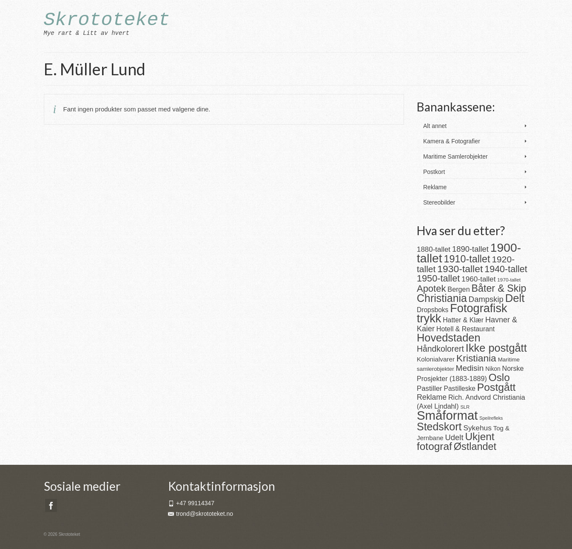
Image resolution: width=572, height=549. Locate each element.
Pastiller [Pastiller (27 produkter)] (429, 388)
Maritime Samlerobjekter (455, 156)
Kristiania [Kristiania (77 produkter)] (476, 358)
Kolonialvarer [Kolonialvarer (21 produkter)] (436, 359)
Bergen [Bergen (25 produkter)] (458, 289)
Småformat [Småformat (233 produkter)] (447, 415)
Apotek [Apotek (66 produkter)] (431, 288)
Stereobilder (439, 202)
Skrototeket (107, 20)
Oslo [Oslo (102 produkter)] (499, 377)
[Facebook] (51, 505)
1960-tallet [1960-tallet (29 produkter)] (478, 279)
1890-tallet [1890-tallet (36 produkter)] (470, 249)
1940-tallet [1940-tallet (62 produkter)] (505, 269)
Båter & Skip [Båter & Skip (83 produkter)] (499, 288)
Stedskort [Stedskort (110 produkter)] (439, 426)
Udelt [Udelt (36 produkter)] (454, 437)
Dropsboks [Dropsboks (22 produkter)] (432, 309)
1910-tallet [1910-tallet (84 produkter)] (467, 259)
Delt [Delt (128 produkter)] (515, 298)
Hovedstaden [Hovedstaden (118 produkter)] (449, 338)
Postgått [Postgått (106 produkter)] (496, 387)
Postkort (434, 171)
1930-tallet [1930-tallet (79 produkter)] (460, 268)
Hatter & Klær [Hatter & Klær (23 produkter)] (463, 320)
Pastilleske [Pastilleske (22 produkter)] (459, 388)
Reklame (435, 187)
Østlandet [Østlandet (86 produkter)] (475, 446)
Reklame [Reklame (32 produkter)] (432, 397)
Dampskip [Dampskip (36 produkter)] (486, 299)
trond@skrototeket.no (200, 513)
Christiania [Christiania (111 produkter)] (442, 298)
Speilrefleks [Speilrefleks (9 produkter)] (491, 418)
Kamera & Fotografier (451, 141)
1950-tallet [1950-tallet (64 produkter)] (438, 278)
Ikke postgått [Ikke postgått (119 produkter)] (496, 348)
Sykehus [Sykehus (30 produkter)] (477, 428)
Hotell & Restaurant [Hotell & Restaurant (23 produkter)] (465, 329)
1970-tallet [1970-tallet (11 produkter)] (509, 279)
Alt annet (435, 125)
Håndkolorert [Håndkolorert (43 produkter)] (440, 348)
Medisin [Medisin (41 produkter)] (470, 368)
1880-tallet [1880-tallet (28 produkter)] (433, 249)
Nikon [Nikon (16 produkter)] (492, 369)
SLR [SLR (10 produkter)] (465, 407)
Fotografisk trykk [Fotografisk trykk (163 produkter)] (462, 313)
